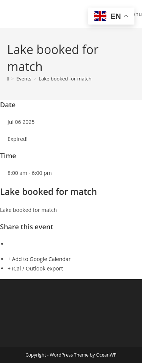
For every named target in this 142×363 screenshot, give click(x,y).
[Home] (8, 78)
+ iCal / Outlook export (35, 268)
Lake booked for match (65, 78)
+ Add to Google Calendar (39, 259)
